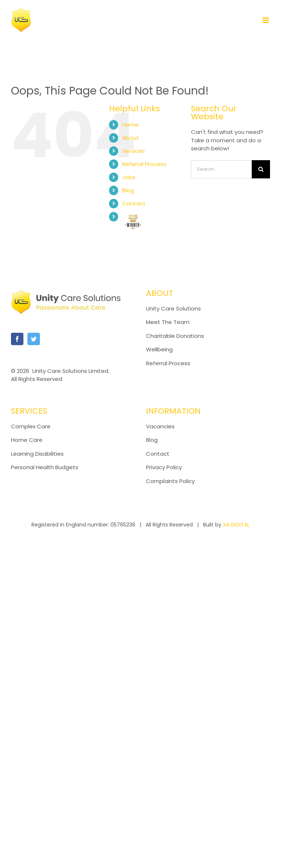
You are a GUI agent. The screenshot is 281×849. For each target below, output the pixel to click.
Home (130, 124)
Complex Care (30, 426)
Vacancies (160, 426)
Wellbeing (159, 349)
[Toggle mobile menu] (266, 20)
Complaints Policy (171, 481)
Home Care (26, 440)
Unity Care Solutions (173, 308)
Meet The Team (168, 322)
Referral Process (144, 164)
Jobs (128, 177)
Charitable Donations (175, 336)
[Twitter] (33, 339)
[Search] (261, 169)
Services (133, 151)
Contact (134, 203)
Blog (128, 190)
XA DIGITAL (236, 524)
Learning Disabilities (37, 454)
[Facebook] (17, 339)
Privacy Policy (164, 467)
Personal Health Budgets (44, 467)
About (130, 138)
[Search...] (221, 169)
